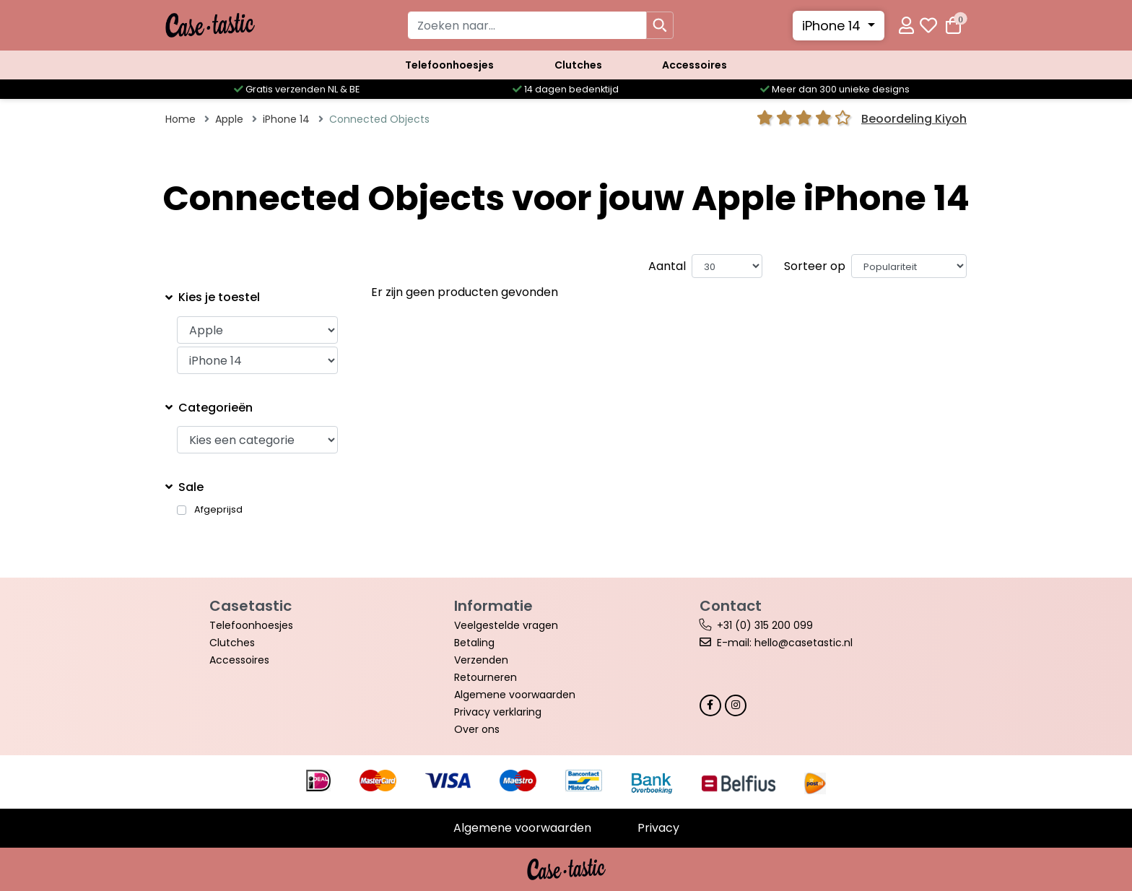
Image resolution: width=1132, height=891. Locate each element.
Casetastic (250, 606)
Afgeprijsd (218, 509)
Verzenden (481, 660)
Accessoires (694, 65)
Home (180, 119)
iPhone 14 (833, 26)
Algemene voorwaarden (514, 694)
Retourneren (485, 677)
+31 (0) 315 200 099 (765, 625)
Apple (229, 119)
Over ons (477, 729)
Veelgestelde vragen (506, 625)
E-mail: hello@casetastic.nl (785, 642)
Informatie (493, 606)
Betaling (474, 642)
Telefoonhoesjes (449, 65)
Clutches (578, 65)
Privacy (658, 828)
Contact (731, 606)
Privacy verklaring (497, 712)
